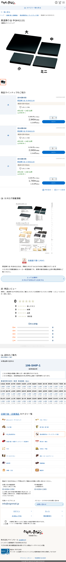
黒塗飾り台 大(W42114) (26, 100)
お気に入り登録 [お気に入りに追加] (24, 107)
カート (47, 511)
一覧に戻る (6, 12)
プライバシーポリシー (26, 558)
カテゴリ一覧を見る (32, 8)
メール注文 (59, 190)
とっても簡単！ (33, 278)
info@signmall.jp (10, 504)
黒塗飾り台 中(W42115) (26, 131)
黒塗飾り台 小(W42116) (26, 162)
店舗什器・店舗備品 (10, 413)
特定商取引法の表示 (40, 558)
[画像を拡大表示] (33, 52)
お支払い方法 (17, 516)
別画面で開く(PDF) (33, 260)
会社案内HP (22, 540)
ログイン (16, 511)
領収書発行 (47, 516)
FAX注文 (46, 190)
